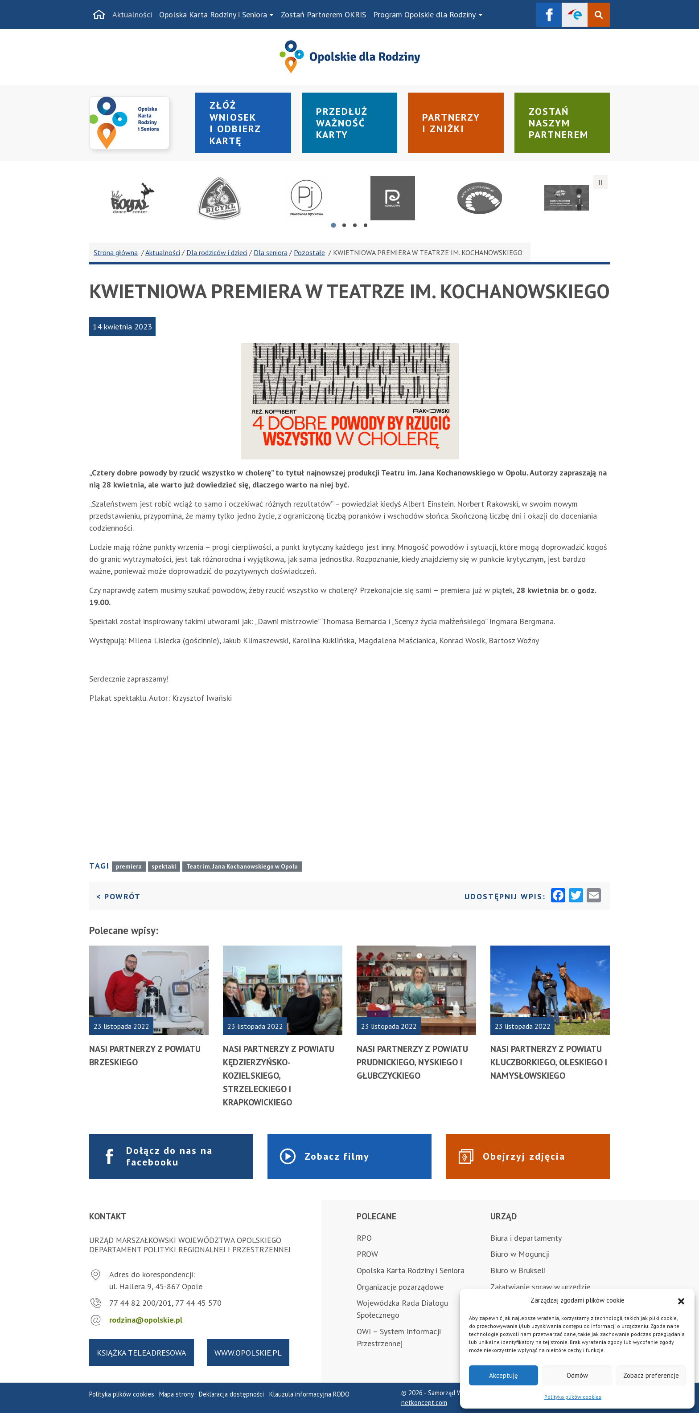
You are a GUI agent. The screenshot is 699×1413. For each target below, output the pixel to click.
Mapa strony (176, 1394)
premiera (129, 866)
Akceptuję (503, 1375)
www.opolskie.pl (248, 1353)
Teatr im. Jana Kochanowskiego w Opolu (242, 866)
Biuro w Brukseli (518, 1270)
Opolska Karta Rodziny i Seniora (213, 14)
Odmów (577, 1375)
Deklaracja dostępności (231, 1394)
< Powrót (118, 895)
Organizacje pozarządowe (400, 1287)
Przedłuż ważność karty (342, 123)
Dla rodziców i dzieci (216, 252)
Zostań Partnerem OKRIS (323, 14)
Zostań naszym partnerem (558, 123)
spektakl (164, 866)
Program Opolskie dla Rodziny (424, 14)
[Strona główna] (99, 14)
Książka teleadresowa (141, 1353)
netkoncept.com (424, 1402)
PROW (367, 1254)
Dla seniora (271, 252)
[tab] (333, 225)
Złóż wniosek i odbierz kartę (235, 122)
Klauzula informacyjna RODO (309, 1394)
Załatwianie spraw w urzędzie (540, 1287)
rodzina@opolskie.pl (145, 1320)
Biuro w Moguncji (520, 1254)
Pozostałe (309, 252)
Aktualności (132, 14)
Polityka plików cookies (572, 1396)
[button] (681, 1300)
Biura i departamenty (526, 1238)
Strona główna (116, 252)
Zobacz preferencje (651, 1375)
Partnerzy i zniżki (451, 123)
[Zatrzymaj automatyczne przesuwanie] (600, 182)
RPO (364, 1238)
